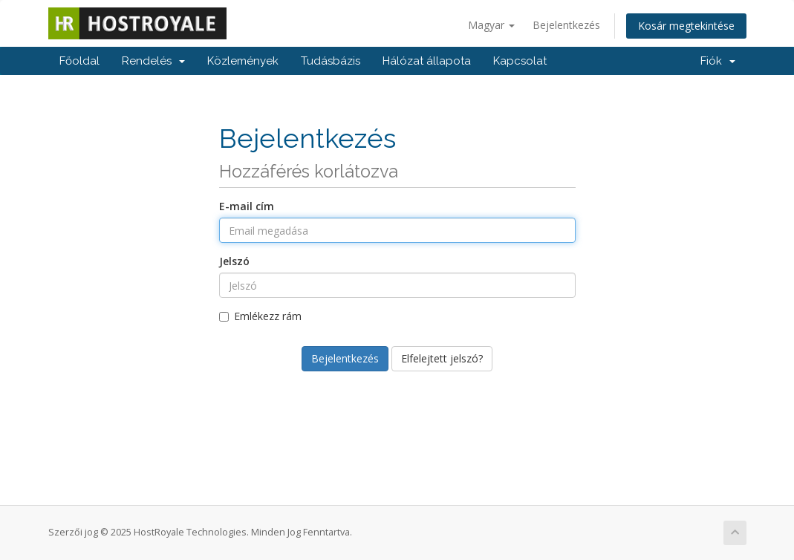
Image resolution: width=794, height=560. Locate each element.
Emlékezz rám (260, 316)
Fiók (717, 61)
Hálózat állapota (427, 61)
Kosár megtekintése (686, 26)
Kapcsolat (520, 61)
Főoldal (79, 61)
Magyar (491, 25)
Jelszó (234, 261)
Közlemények (243, 61)
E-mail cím (246, 206)
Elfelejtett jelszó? (442, 358)
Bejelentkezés (566, 25)
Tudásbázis (330, 61)
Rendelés (153, 61)
